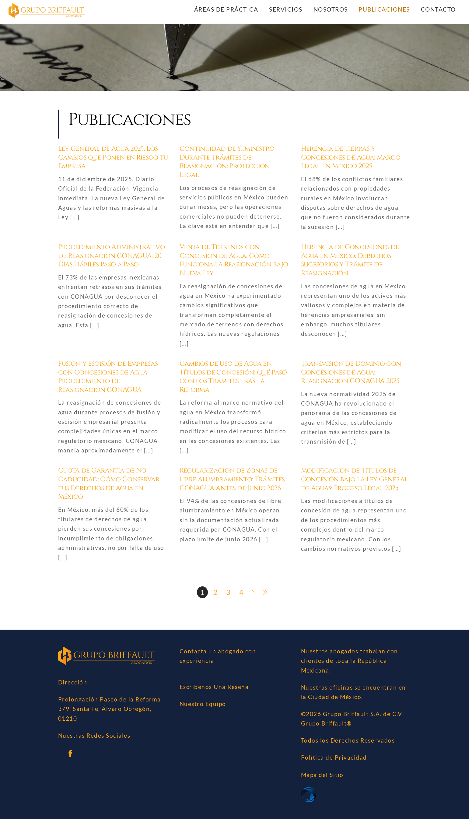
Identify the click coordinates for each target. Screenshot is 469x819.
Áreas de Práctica (226, 9)
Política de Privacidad (334, 757)
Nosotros (330, 9)
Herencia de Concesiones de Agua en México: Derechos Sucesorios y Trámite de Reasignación (350, 260)
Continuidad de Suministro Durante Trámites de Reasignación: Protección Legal (227, 162)
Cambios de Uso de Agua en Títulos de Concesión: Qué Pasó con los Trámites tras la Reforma (233, 376)
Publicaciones (384, 9)
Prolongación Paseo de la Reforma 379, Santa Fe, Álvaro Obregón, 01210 (109, 709)
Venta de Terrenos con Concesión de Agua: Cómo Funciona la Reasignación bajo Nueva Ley (234, 260)
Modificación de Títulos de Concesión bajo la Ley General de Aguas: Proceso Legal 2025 (354, 479)
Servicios (286, 9)
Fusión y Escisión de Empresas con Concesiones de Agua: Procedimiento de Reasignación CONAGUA (108, 376)
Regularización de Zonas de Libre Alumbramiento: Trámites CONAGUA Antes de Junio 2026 (232, 479)
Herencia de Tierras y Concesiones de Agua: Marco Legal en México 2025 (351, 158)
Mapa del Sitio (322, 774)
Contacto (438, 9)
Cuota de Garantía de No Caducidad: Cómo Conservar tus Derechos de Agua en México (109, 483)
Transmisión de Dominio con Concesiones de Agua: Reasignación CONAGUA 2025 (351, 372)
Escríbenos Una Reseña (214, 687)
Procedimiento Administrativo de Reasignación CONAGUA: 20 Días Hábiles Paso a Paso (111, 256)
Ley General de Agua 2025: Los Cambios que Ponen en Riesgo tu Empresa (113, 158)
